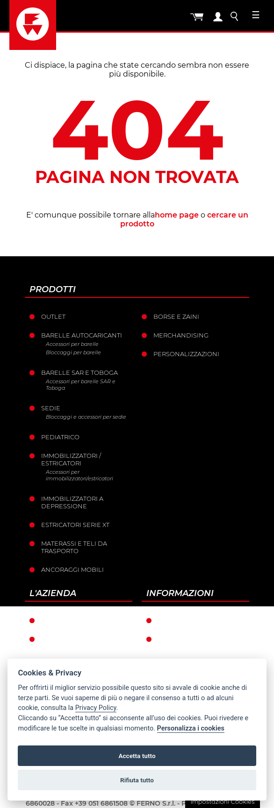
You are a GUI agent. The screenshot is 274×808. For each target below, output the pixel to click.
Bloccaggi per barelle (73, 352)
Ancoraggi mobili (72, 569)
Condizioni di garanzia (198, 620)
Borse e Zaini (176, 316)
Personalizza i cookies (190, 728)
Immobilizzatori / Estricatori (71, 459)
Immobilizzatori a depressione (72, 502)
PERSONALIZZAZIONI (186, 354)
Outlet (53, 316)
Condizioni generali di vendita (198, 642)
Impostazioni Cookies (222, 801)
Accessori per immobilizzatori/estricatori (79, 475)
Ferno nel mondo (73, 620)
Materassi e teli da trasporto (74, 547)
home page (177, 215)
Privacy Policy (95, 708)
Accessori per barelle (72, 344)
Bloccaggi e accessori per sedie (86, 417)
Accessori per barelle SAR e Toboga (80, 384)
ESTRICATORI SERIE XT (75, 524)
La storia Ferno (69, 639)
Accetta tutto (136, 755)
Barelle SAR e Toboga (79, 372)
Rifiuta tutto (137, 780)
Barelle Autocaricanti (81, 335)
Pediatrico (60, 437)
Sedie (50, 408)
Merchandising (181, 335)
